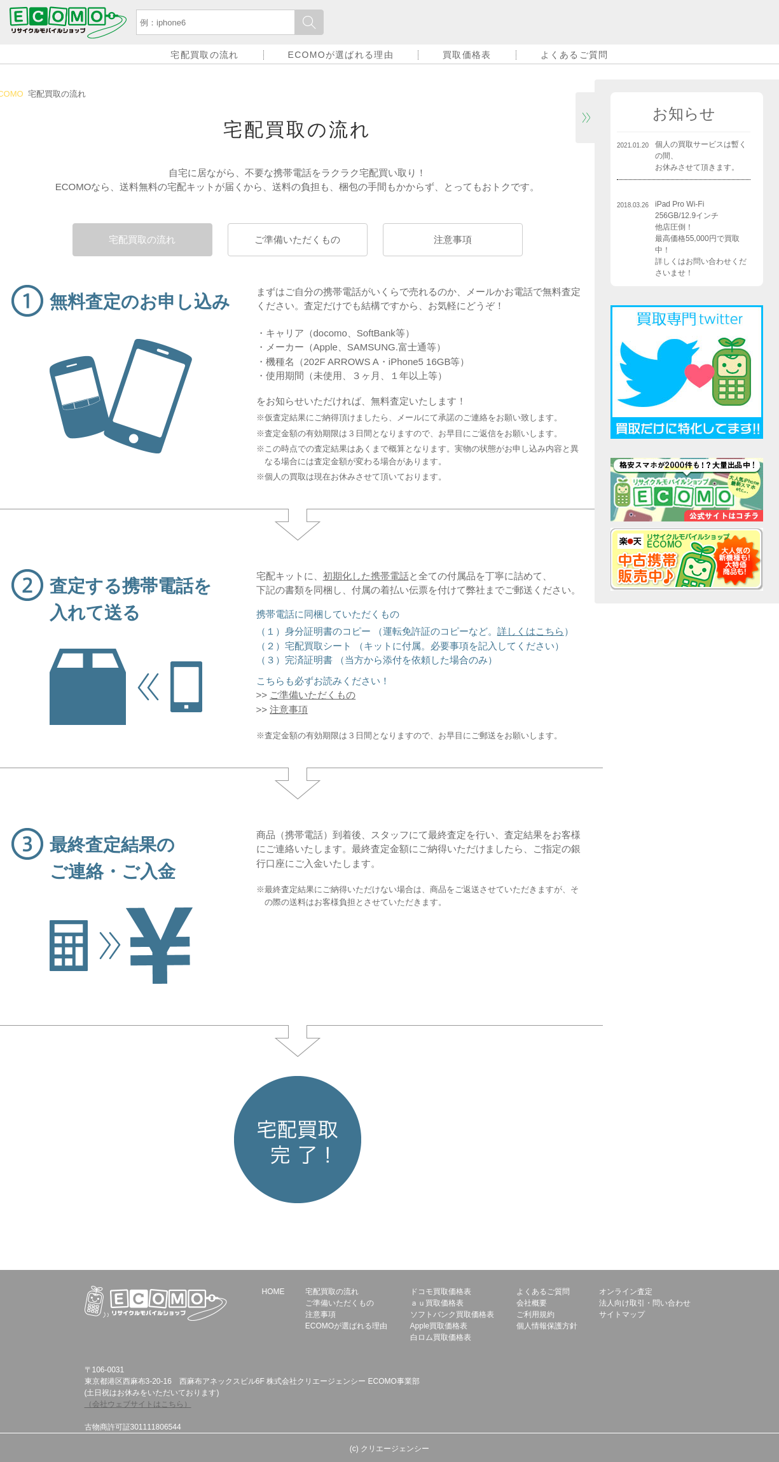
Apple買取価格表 (439, 1325)
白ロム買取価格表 (440, 1337)
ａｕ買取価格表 (437, 1303)
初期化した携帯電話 (366, 575)
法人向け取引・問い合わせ (645, 1303)
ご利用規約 (535, 1314)
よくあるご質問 (575, 55)
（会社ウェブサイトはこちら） (138, 1404)
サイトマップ (622, 1314)
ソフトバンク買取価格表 (452, 1314)
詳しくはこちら (530, 631)
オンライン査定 (625, 1291)
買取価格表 (467, 55)
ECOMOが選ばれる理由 (341, 55)
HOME (273, 1291)
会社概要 (531, 1303)
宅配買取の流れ (204, 55)
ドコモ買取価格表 (440, 1291)
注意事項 (453, 239)
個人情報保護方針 (546, 1325)
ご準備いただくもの (297, 239)
